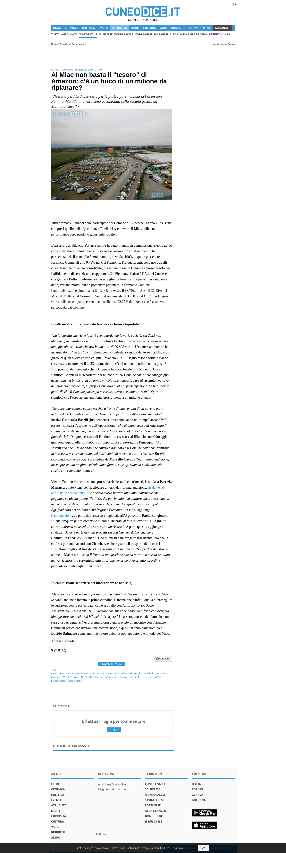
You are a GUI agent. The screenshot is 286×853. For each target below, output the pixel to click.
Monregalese (123, 34)
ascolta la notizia (112, 663)
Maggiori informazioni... (113, 789)
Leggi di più (177, 848)
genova (197, 795)
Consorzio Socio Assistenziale (136, 677)
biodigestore (58, 680)
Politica (88, 28)
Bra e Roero (198, 34)
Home (57, 28)
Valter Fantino (92, 673)
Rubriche (178, 28)
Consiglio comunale (155, 673)
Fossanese (161, 34)
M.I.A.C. (67, 677)
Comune (56, 677)
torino (197, 789)
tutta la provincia (64, 34)
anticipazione (62, 516)
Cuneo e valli (88, 34)
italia (196, 784)
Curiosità (58, 816)
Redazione (107, 774)
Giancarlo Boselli (131, 673)
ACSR (158, 677)
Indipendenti (75, 680)
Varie (163, 28)
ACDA (117, 673)
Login (234, 4)
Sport (135, 28)
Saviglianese (143, 34)
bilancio (107, 673)
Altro (55, 837)
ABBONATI (222, 28)
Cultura (149, 28)
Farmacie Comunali (106, 677)
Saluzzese (105, 34)
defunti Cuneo (219, 34)
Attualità (119, 28)
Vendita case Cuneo (224, 44)
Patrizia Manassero (71, 673)
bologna (199, 800)
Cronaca (72, 28)
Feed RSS (101, 833)
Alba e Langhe (179, 34)
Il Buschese (153, 821)
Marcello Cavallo (83, 677)
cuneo (54, 673)
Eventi (103, 28)
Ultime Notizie (200, 28)
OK (203, 848)
